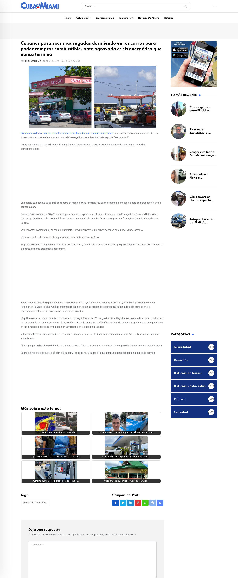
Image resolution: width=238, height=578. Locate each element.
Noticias (168, 18)
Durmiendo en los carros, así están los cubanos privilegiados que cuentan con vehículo (67, 133)
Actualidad (82, 18)
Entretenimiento (105, 18)
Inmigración (126, 18)
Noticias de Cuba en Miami (35, 503)
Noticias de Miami (148, 18)
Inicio (68, 18)
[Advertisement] (92, 175)
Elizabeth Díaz (33, 61)
